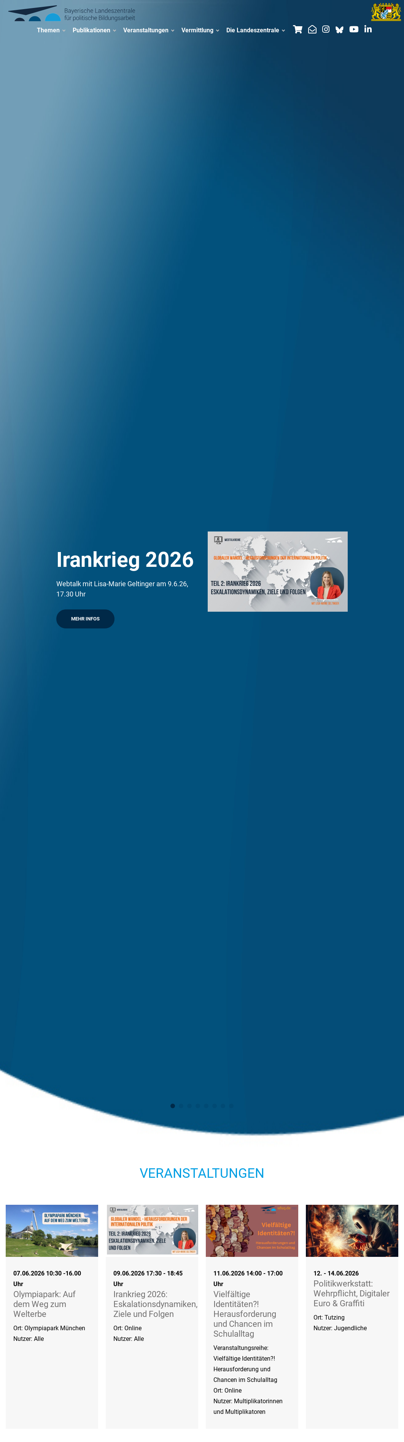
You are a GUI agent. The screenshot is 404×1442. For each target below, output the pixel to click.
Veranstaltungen (148, 30)
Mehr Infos (85, 619)
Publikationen (94, 30)
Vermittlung (200, 30)
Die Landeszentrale (255, 30)
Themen (51, 30)
